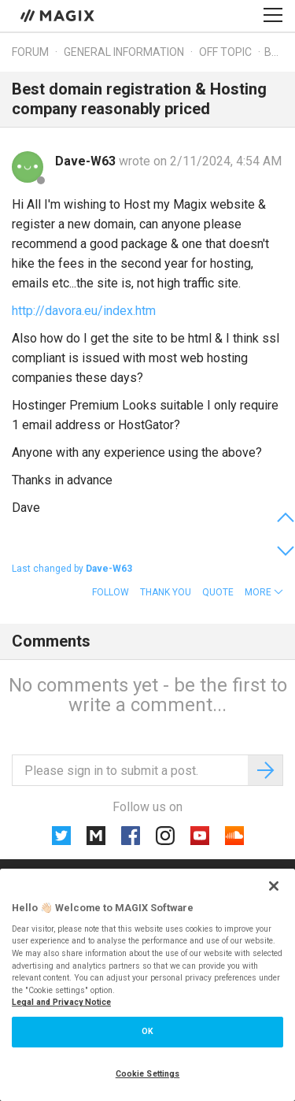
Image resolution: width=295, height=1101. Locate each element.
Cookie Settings (148, 1074)
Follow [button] (110, 592)
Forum (30, 52)
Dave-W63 (87, 161)
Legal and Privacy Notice (61, 1002)
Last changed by (72, 568)
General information (124, 52)
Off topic (225, 52)
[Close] (273, 886)
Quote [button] (218, 592)
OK (147, 1031)
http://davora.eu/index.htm (84, 310)
